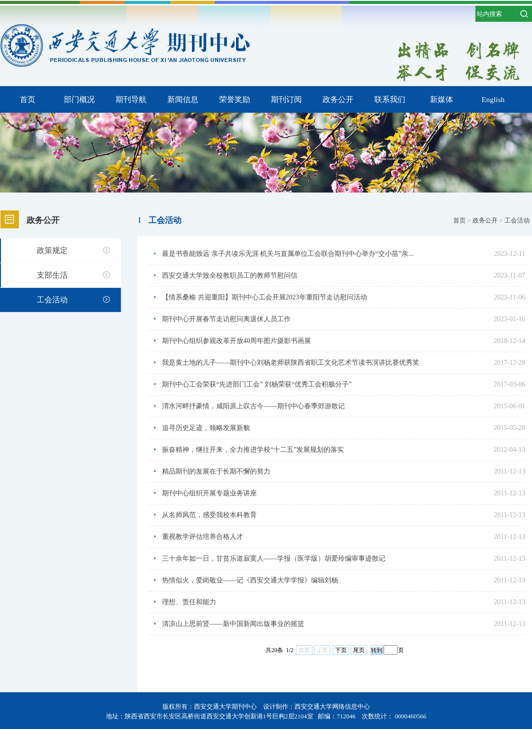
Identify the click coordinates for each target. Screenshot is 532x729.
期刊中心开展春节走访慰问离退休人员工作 (226, 319)
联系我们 (389, 99)
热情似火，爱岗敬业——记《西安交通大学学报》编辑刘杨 (250, 580)
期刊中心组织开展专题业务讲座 (209, 493)
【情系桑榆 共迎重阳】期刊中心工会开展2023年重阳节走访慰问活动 (264, 297)
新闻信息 (182, 99)
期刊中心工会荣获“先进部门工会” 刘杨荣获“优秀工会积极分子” (257, 384)
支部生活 (52, 275)
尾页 (359, 650)
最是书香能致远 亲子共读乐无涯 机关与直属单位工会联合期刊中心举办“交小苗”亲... (288, 253)
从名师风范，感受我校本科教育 (209, 515)
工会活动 (52, 300)
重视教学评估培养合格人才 (202, 536)
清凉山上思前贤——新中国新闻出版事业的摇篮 (233, 623)
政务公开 (338, 99)
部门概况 (79, 99)
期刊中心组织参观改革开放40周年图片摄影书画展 (236, 340)
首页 (27, 99)
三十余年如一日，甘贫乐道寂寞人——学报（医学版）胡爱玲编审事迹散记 (273, 558)
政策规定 (52, 250)
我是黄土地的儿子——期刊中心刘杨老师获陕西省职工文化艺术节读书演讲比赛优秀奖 (290, 362)
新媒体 (441, 99)
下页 (341, 650)
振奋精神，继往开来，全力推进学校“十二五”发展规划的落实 (253, 449)
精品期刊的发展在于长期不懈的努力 (216, 471)
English (493, 99)
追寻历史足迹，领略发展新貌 (206, 427)
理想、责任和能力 (189, 602)
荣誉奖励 (234, 99)
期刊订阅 (286, 99)
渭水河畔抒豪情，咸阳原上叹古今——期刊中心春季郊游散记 (253, 406)
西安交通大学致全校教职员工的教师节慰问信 (229, 275)
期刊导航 (131, 99)
